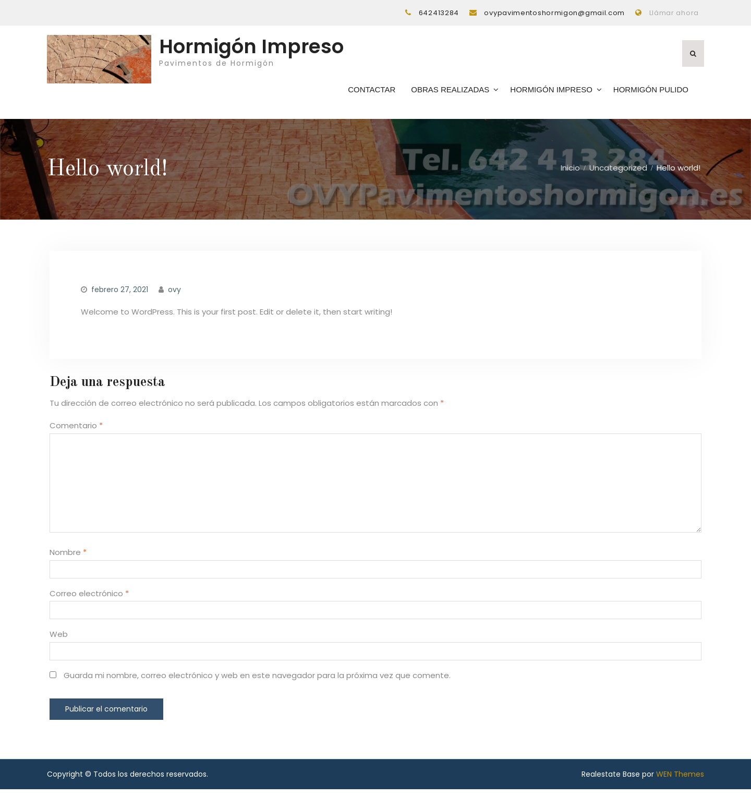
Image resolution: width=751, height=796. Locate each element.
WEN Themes (680, 781)
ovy (174, 296)
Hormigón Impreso (251, 50)
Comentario (76, 432)
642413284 (439, 13)
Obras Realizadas (450, 92)
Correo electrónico (89, 600)
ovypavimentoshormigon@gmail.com (554, 13)
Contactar (371, 92)
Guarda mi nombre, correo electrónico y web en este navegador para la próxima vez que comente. (257, 682)
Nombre (68, 558)
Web (59, 640)
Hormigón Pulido (650, 92)
